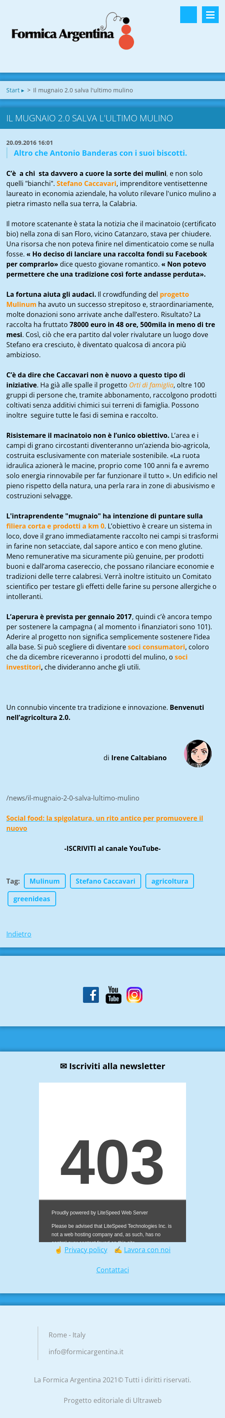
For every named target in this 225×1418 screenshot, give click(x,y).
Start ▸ (15, 90)
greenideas (31, 898)
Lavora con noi (147, 1249)
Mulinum (45, 881)
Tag (12, 881)
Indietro (18, 934)
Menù (210, 14)
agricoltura (169, 881)
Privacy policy (86, 1249)
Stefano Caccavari (106, 881)
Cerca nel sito (188, 14)
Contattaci (112, 1269)
